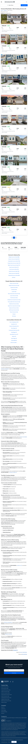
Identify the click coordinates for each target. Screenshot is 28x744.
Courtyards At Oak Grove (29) (14, 330)
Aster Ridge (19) (14, 338)
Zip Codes (14, 316)
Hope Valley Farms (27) (14, 334)
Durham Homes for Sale (14, 283)
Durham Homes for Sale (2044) (14, 259)
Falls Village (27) (14, 332)
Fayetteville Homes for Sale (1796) (14, 261)
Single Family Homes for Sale (14, 285)
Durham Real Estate (23, 652)
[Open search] (21, 2)
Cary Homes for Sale (4, 688)
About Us (2, 707)
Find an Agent (3, 710)
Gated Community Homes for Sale (14, 305)
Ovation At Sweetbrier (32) (14, 326)
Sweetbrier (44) (14, 324)
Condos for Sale (14, 289)
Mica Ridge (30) (14, 328)
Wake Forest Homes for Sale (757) (14, 265)
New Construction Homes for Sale (14, 293)
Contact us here (8, 634)
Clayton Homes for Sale (5, 691)
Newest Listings (4, 702)
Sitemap (2, 713)
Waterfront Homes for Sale (14, 303)
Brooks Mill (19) (14, 340)
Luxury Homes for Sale (14, 295)
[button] (1, 2)
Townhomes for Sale (14, 287)
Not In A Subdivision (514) (14, 322)
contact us (19, 565)
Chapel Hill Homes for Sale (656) (14, 275)
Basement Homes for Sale (14, 307)
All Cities (14, 277)
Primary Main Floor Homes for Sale (14, 301)
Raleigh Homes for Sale (5, 699)
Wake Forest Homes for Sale (6, 700)
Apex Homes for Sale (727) (14, 267)
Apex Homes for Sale (4, 686)
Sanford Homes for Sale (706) (14, 271)
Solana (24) (14, 336)
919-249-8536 (24, 654)
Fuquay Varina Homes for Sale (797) (14, 263)
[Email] (14, 670)
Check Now (14, 672)
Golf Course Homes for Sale (14, 309)
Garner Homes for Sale (5, 696)
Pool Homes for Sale (14, 297)
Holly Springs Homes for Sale (6, 697)
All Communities (14, 342)
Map (14, 741)
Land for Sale (14, 291)
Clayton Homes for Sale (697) (14, 273)
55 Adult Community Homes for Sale (14, 299)
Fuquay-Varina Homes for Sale (6, 694)
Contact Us (15, 650)
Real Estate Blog (4, 711)
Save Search (24, 5)
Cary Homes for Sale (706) (14, 269)
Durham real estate (5, 368)
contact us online (13, 472)
